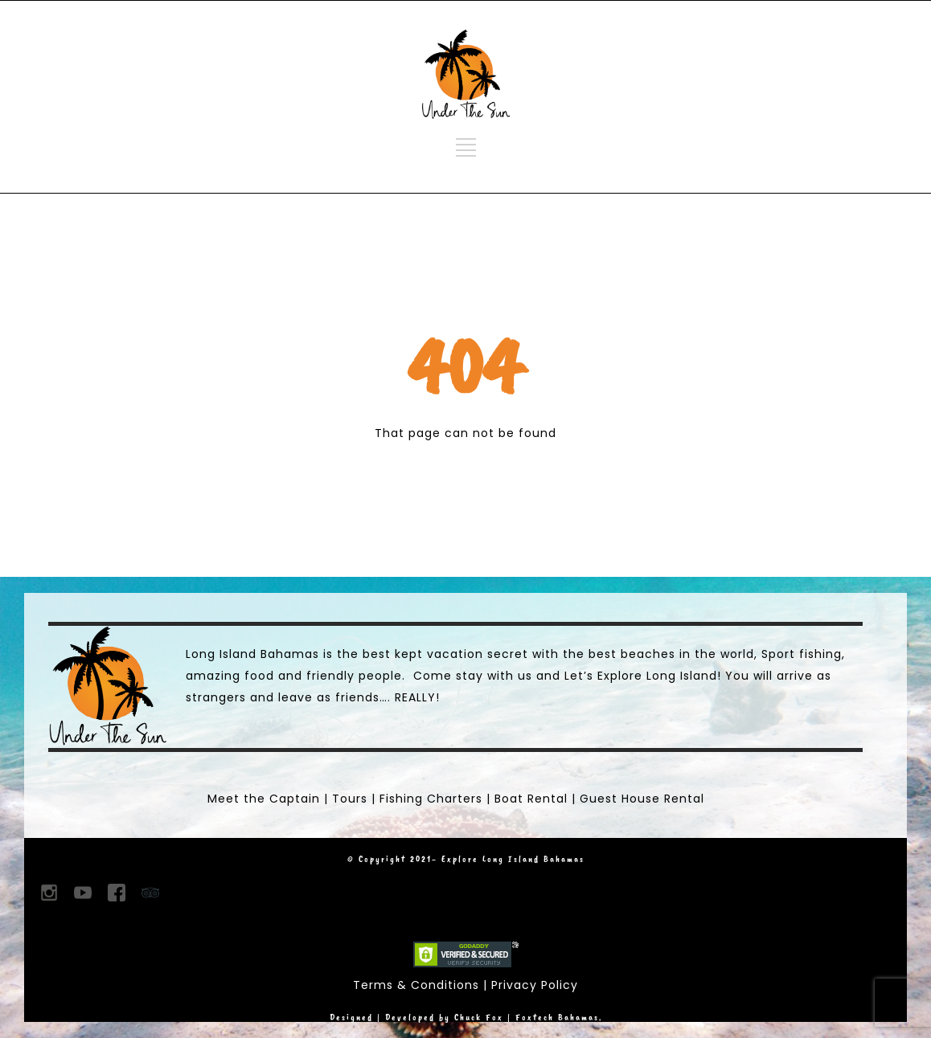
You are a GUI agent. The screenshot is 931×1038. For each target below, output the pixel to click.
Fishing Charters (430, 799)
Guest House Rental (642, 799)
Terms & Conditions (416, 985)
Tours (349, 799)
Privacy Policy (534, 985)
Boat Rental (531, 799)
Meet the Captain (263, 799)
